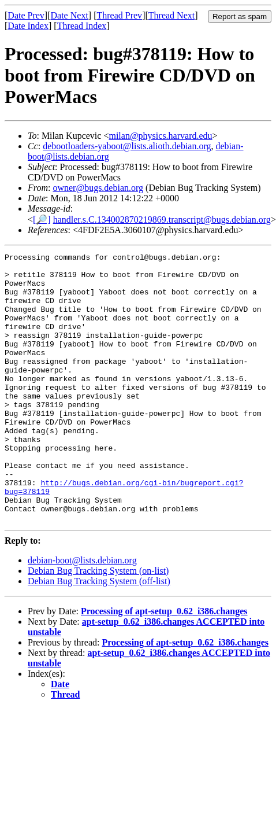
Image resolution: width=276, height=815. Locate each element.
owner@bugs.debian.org (98, 188)
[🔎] (42, 219)
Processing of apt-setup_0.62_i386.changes (164, 665)
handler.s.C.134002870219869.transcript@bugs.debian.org (162, 219)
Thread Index (82, 26)
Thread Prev (119, 15)
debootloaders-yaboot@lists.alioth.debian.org (127, 146)
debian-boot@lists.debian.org (82, 614)
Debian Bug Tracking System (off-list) (99, 635)
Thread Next (171, 15)
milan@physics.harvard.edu (160, 136)
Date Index (28, 26)
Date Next (69, 15)
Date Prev (26, 15)
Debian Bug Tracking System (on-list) (98, 624)
